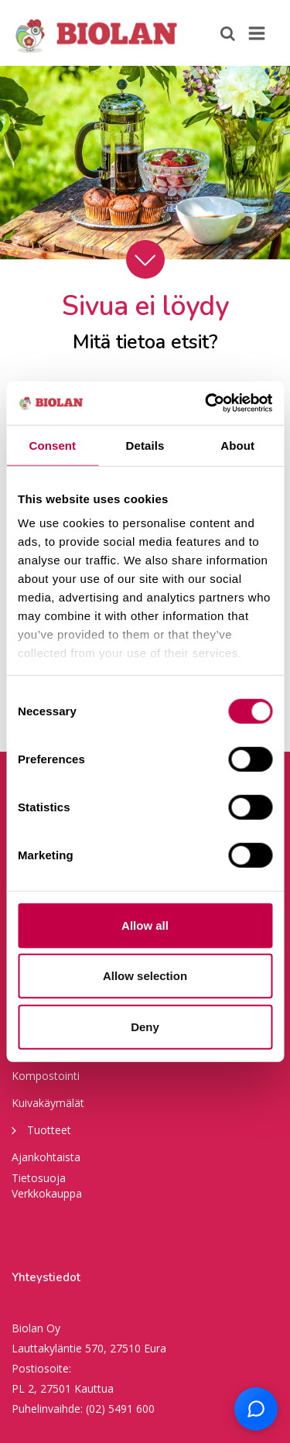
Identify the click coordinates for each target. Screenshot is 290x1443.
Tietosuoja (39, 1178)
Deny (145, 1026)
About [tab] (237, 444)
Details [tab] (145, 444)
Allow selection (145, 975)
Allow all (145, 924)
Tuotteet (41, 1129)
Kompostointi (46, 1075)
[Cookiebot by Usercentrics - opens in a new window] (206, 403)
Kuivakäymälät (48, 1102)
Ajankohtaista (46, 1157)
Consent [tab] (52, 444)
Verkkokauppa (47, 1193)
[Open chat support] (256, 1409)
